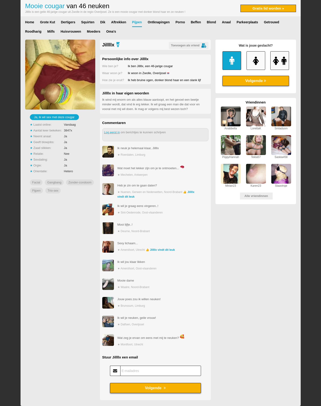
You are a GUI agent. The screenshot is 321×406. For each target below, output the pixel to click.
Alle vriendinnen (256, 196)
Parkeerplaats (247, 22)
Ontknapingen (159, 22)
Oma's (111, 31)
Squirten (87, 22)
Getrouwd (271, 22)
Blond (211, 22)
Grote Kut (47, 22)
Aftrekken (118, 22)
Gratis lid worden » (268, 8)
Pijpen (137, 22)
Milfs (51, 31)
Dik (102, 22)
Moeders (93, 31)
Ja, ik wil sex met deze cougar (54, 117)
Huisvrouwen (70, 31)
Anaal (226, 22)
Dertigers (68, 22)
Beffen (196, 22)
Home (29, 22)
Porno (180, 22)
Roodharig (33, 31)
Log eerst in (112, 132)
